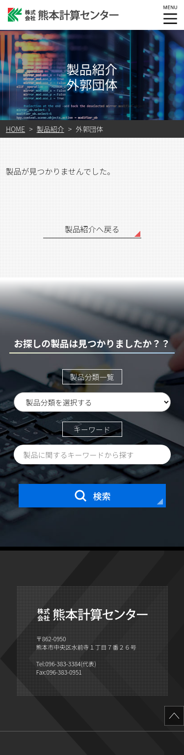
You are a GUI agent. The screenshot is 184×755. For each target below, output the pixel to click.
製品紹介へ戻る (91, 229)
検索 (92, 496)
